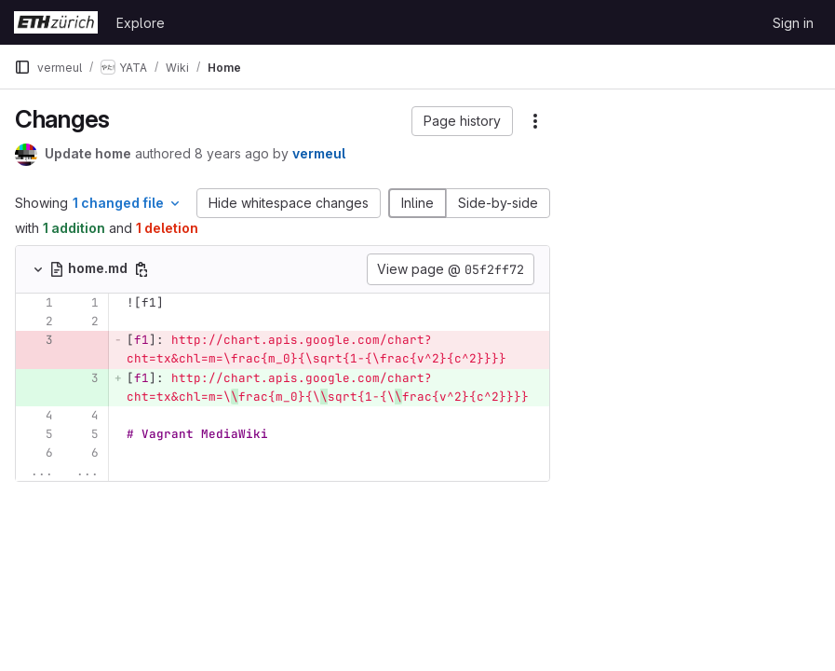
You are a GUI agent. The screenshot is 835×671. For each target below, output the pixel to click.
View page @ (450, 269)
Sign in (793, 23)
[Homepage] (55, 22)
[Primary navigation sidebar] (22, 67)
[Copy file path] (141, 269)
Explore (140, 23)
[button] (462, 121)
